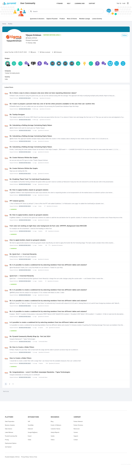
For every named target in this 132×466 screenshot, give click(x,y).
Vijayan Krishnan (20, 98)
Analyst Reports (55, 432)
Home (4, 24)
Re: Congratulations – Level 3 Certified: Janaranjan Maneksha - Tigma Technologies (40, 372)
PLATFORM (9, 417)
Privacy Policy (25, 457)
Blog (52, 421)
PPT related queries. (17, 201)
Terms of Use (33, 457)
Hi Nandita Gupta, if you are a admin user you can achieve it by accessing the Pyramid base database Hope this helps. (44, 106)
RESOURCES (55, 417)
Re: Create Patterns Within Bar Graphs (24, 157)
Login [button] (123, 3)
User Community (27, 3)
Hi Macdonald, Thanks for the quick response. (23, 257)
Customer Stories (55, 429)
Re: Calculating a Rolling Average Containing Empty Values (31, 125)
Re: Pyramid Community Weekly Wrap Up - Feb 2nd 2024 (30, 336)
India (6, 79)
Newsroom (77, 429)
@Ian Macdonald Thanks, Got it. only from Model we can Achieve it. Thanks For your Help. (36, 267)
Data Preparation (9, 421)
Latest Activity (97, 18)
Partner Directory (78, 425)
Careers (76, 432)
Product (62, 18)
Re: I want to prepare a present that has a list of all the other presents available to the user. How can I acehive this (52, 104)
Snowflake (31, 425)
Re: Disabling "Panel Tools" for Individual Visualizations (30, 179)
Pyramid (60, 3)
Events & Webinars (56, 425)
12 (40, 327)
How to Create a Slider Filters (20, 358)
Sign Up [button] (119, 3)
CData (29, 439)
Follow (124, 35)
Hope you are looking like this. (18, 171)
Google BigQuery (32, 432)
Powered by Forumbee (126, 464)
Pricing (7, 439)
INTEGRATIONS (33, 417)
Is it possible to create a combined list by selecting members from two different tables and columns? (47, 322)
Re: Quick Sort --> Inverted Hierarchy (23, 254)
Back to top (6, 391)
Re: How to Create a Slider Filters (22, 347)
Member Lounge (84, 18)
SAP (29, 421)
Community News (43, 341)
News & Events (72, 18)
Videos (53, 439)
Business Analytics (10, 425)
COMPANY (77, 417)
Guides (53, 436)
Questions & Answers (37, 18)
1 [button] (5, 384)
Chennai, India (31, 43)
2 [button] (9, 384)
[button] (12, 384)
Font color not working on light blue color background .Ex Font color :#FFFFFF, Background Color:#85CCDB (48, 226)
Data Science (8, 429)
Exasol (29, 436)
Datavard (30, 429)
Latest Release (9, 432)
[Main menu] (127, 3)
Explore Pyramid (52, 18)
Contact (76, 439)
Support (92, 3)
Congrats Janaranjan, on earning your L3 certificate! (25, 375)
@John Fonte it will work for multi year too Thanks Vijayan (27, 128)
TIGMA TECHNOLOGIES (12, 73)
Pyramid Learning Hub (11, 436)
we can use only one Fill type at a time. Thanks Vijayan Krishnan (29, 160)
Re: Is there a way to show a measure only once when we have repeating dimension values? (43, 93)
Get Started (8, 447)
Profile (10, 24)
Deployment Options (10, 443)
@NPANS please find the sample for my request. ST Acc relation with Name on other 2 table (37, 292)
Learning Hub (80, 3)
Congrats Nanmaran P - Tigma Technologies (22, 339)
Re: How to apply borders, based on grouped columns (29, 190)
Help (68, 3)
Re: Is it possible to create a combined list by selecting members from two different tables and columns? (48, 265)
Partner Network (78, 421)
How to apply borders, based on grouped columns (28, 240)
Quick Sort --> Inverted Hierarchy (22, 276)
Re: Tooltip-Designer (17, 114)
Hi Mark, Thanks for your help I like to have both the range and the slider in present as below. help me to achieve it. (44, 350)
